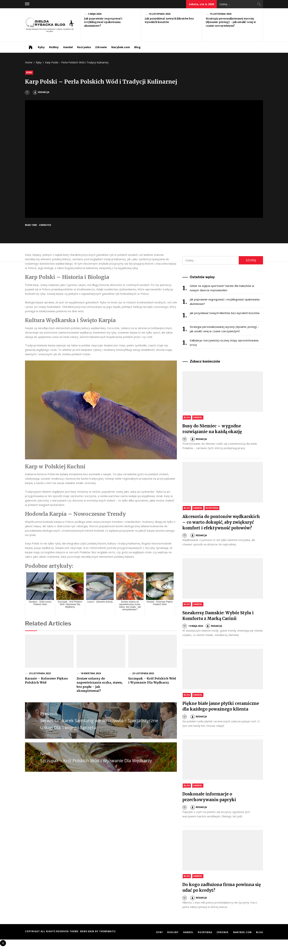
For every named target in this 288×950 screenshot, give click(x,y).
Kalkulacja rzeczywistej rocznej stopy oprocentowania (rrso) (224, 342)
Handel (68, 47)
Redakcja (41, 92)
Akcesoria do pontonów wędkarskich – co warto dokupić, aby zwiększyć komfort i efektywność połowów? (221, 522)
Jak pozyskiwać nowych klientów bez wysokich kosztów (225, 313)
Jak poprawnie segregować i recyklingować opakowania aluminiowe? (103, 22)
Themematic (107, 931)
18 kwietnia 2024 (91, 673)
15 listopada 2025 (220, 13)
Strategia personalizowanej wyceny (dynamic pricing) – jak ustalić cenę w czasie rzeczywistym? (231, 22)
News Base (87, 931)
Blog (137, 47)
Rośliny (54, 47)
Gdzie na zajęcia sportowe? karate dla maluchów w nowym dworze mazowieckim (222, 288)
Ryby (41, 47)
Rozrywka (84, 47)
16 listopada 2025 (159, 13)
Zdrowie (101, 47)
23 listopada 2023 (40, 673)
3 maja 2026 (94, 13)
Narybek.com (120, 47)
